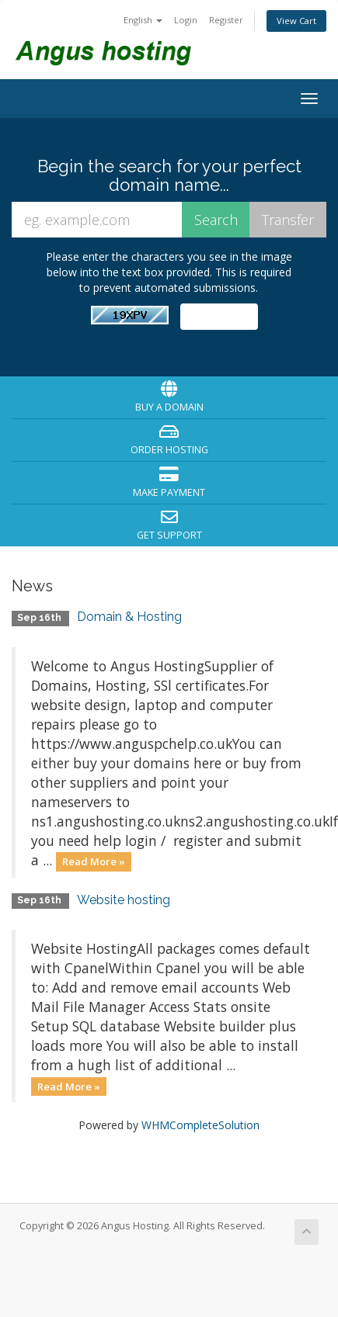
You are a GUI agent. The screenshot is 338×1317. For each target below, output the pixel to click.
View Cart (296, 20)
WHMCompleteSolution (200, 1125)
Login (185, 20)
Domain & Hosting (129, 616)
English (143, 20)
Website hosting (123, 899)
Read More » (93, 861)
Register (226, 20)
